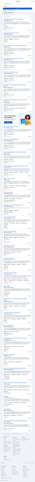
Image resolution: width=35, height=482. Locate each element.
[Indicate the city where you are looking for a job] (17, 6)
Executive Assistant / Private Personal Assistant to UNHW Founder (15, 299)
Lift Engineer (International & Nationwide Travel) (13, 205)
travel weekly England (16, 444)
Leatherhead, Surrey (6, 450)
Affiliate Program (14, 474)
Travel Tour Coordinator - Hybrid (10, 272)
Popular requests (7, 436)
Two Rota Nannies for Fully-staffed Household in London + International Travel (15, 339)
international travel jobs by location (6, 478)
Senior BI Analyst (7, 409)
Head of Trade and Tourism (9, 258)
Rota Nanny (6, 396)
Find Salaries (25, 474)
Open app (32, 1)
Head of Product (7, 285)
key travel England (15, 442)
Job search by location (7, 459)
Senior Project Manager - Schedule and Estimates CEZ (15, 368)
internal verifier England (16, 441)
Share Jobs (13, 470)
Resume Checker (25, 476)
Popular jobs (5, 458)
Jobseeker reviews (3, 475)
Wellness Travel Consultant (9, 178)
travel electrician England (16, 450)
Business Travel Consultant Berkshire (11, 139)
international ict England (16, 445)
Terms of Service (25, 470)
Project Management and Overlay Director (12, 312)
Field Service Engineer (8, 192)
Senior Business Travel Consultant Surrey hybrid (13, 58)
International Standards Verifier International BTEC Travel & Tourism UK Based (16, 167)
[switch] (30, 16)
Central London (6, 451)
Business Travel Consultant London (11, 72)
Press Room (2, 471)
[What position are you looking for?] (17, 4)
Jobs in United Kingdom (26, 469)
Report (29, 30)
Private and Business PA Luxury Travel (11, 32)
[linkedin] (33, 463)
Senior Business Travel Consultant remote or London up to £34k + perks (15, 100)
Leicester (5, 440)
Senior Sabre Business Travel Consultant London (13, 19)
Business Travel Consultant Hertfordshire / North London (15, 45)
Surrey (4, 439)
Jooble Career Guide (15, 471)
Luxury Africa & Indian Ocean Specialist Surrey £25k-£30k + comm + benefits (16, 421)
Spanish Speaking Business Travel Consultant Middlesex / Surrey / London (15, 153)
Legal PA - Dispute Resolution (10, 216)
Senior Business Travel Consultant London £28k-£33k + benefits (15, 85)
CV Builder (24, 475)
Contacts (2, 470)
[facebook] (25, 463)
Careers (2, 476)
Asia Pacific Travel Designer (9, 354)
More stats (6, 13)
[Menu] (1, 1)
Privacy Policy (25, 471)
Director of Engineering (8, 325)
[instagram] (28, 463)
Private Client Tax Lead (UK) (9, 245)
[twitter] (30, 463)
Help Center (3, 469)
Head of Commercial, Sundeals (10, 231)
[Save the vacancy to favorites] (31, 19)
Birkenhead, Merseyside (7, 447)
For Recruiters (14, 469)
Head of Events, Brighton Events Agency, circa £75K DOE (15, 382)
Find (17, 8)
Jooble (6, 480)
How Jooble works (3, 474)
